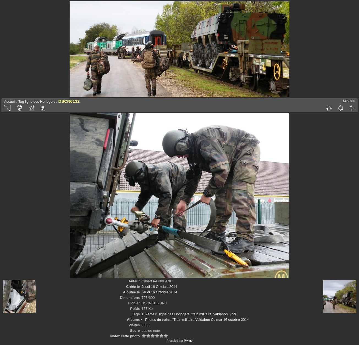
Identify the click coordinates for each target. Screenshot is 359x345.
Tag (21, 101)
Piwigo (188, 340)
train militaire (201, 314)
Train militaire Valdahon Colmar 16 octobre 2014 (211, 320)
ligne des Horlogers (40, 101)
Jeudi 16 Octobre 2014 (159, 287)
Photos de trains (157, 320)
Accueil (9, 101)
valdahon (220, 314)
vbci (233, 314)
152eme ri (149, 314)
